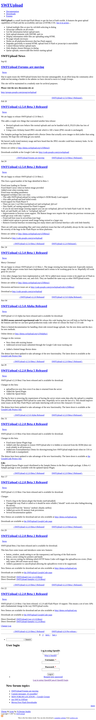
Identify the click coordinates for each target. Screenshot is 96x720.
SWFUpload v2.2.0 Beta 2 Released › (67, 527)
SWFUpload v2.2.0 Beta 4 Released (24, 424)
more (93, 706)
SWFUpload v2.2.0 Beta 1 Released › (67, 585)
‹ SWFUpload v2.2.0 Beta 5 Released (28, 473)
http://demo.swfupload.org (66, 517)
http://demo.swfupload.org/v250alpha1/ (31, 334)
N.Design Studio (24, 711)
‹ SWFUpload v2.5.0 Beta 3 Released (28, 244)
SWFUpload (12, 5)
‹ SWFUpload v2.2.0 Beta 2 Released (28, 631)
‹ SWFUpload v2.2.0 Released (31, 297)
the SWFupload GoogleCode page (38, 521)
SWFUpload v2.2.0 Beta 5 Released (24, 370)
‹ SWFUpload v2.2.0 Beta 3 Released (28, 585)
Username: (50, 660)
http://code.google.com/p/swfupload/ (54, 152)
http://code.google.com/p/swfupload (27, 291)
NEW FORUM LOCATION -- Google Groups (30, 697)
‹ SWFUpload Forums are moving (30, 158)
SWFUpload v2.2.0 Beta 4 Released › (67, 415)
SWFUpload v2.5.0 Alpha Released (24, 306)
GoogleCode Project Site (11, 356)
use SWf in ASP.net (19, 699)
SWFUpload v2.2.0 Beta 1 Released (24, 593)
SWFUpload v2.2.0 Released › (64, 244)
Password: (50, 667)
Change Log (6, 626)
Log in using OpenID (41, 680)
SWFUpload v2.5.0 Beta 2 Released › (67, 158)
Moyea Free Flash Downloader (24, 702)
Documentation (12, 11)
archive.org (74, 718)
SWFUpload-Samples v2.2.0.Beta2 (30, 579)
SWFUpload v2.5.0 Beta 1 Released (24, 252)
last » (54, 635)
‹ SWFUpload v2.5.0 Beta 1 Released (28, 361)
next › (47, 635)
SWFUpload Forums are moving (22, 67)
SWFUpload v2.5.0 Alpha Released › (67, 297)
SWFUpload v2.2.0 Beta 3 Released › (67, 473)
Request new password (53, 677)
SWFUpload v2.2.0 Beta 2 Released (24, 535)
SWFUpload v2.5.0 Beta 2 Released (24, 166)
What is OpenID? (50, 656)
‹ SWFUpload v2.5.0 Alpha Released (29, 415)
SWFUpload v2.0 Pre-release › (64, 631)
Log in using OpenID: (50, 651)
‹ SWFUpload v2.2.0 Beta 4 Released (28, 527)
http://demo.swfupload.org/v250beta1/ (34, 283)
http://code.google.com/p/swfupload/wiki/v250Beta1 (52, 287)
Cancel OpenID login (59, 680)
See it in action (62, 23)
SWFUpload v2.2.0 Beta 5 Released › (67, 361)
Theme (4, 711)
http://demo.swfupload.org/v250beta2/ (34, 234)
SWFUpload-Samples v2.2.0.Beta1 (30, 621)
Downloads (11, 14)
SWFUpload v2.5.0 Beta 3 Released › (67, 98)
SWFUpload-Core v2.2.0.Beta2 (29, 577)
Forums (9, 16)
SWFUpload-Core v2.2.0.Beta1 (29, 619)
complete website (60, 718)
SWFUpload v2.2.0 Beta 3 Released (24, 482)
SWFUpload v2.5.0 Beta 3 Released (24, 106)
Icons (11, 711)
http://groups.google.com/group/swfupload (18, 92)
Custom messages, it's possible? (24, 694)
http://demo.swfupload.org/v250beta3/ (34, 148)
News (4, 72)
